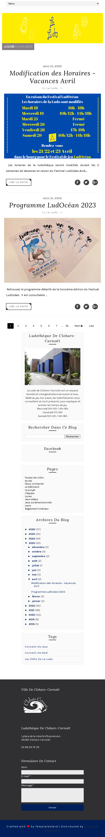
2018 (32, 624)
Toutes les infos (34, 477)
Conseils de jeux (36, 646)
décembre (38, 547)
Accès (28, 480)
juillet (36, 565)
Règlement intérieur (37, 508)
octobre (37, 551)
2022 (32, 605)
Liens (28, 505)
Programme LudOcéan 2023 (52, 205)
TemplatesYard (46, 826)
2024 (32, 538)
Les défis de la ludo (39, 659)
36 (67, 325)
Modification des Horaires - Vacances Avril (53, 77)
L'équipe (29, 493)
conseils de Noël (36, 652)
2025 (32, 534)
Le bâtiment (32, 486)
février (36, 596)
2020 (32, 614)
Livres (28, 496)
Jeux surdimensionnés (38, 502)
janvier (36, 601)
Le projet (30, 490)
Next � (79, 325)
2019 (32, 619)
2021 (32, 610)
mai (34, 574)
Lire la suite (18, 182)
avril (35, 579)
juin (34, 570)
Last (91, 325)
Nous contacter (34, 483)
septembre (39, 556)
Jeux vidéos (31, 499)
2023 (32, 543)
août (35, 560)
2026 (32, 529)
